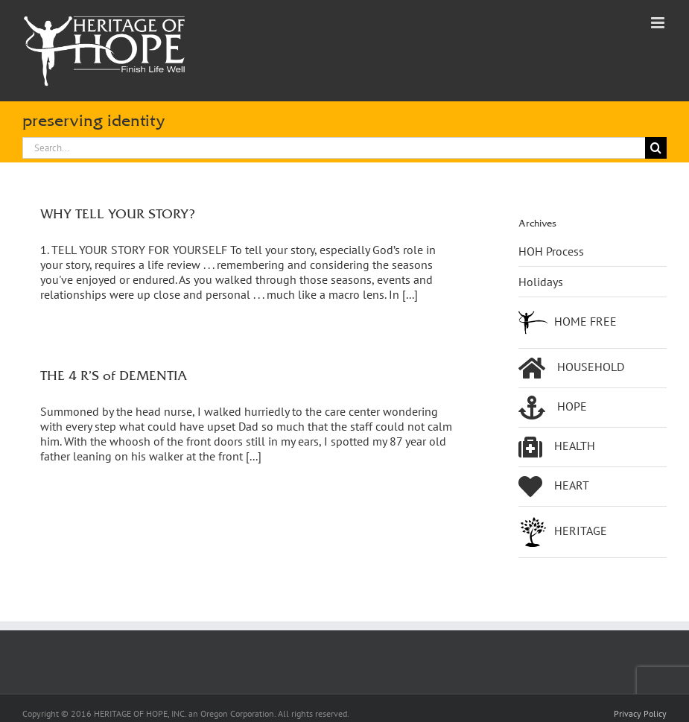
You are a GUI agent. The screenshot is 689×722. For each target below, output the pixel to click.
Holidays (540, 281)
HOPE (552, 407)
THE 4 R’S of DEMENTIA (113, 375)
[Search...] (333, 148)
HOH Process (551, 251)
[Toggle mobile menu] (659, 23)
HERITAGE (562, 532)
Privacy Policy (640, 713)
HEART (553, 486)
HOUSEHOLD (571, 368)
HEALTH (556, 447)
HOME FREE (567, 323)
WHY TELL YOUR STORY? (117, 213)
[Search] (656, 148)
